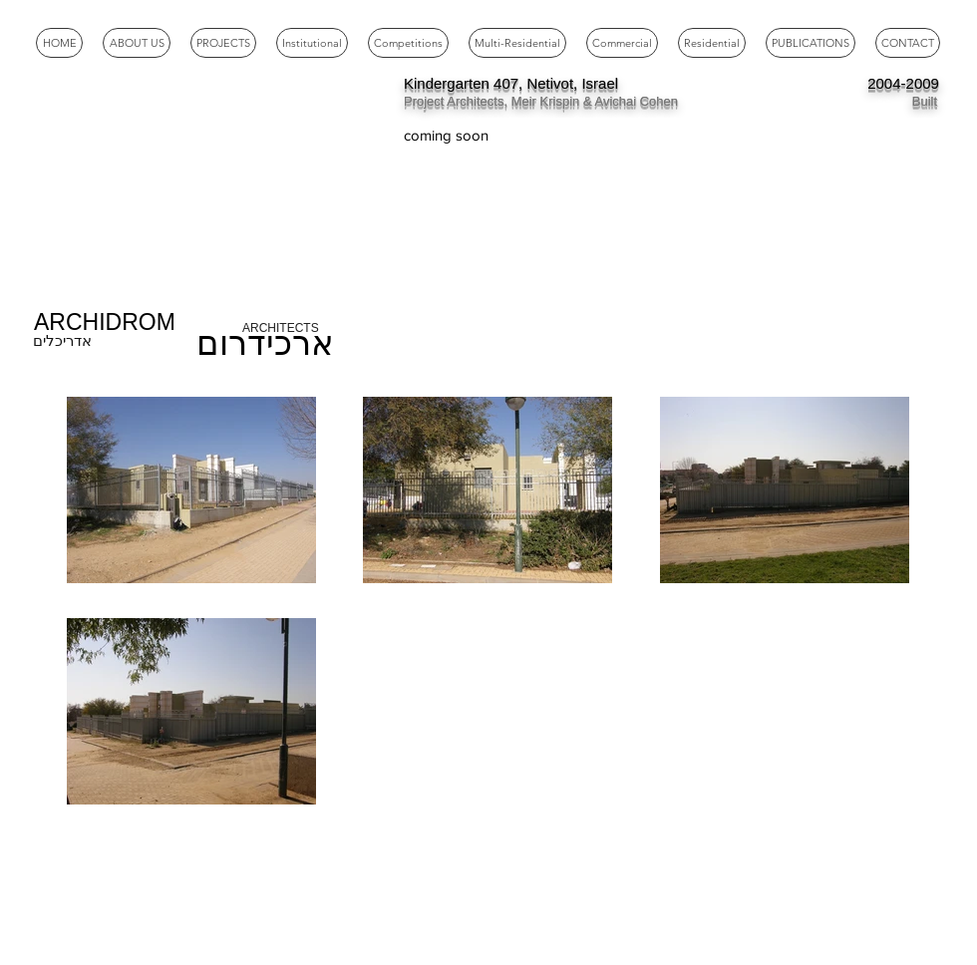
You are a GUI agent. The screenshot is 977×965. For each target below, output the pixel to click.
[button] (312, 43)
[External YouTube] (179, 187)
